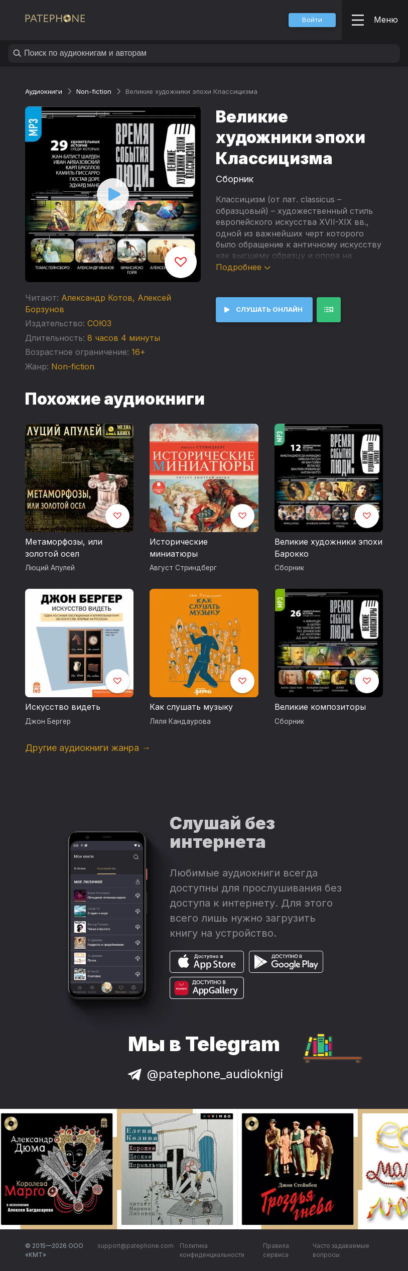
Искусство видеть (62, 707)
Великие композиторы (320, 707)
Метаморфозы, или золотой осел (63, 548)
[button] (312, 20)
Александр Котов (96, 298)
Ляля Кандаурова (180, 721)
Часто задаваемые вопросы (341, 1250)
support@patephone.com (135, 1245)
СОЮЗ (99, 323)
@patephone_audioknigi (204, 1074)
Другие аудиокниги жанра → (88, 747)
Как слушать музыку (191, 707)
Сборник (234, 179)
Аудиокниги (43, 91)
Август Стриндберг (183, 568)
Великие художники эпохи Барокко (328, 548)
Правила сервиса (276, 1250)
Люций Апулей (50, 568)
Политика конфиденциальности (212, 1250)
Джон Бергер (48, 721)
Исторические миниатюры (179, 548)
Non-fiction (93, 91)
